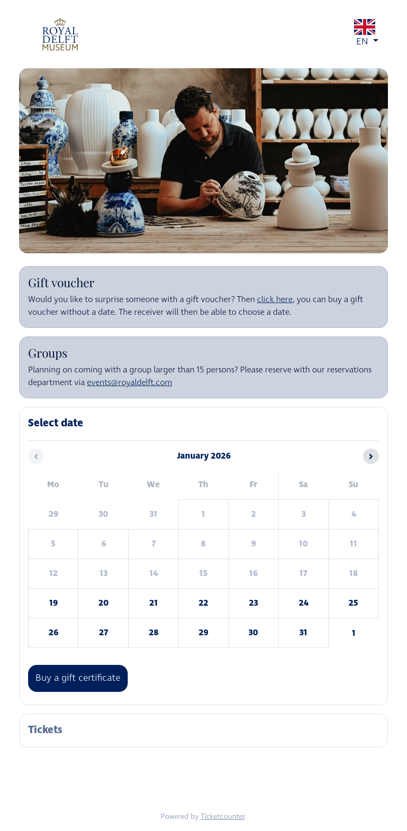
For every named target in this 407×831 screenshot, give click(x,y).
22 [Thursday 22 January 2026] (203, 603)
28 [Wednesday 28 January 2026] (153, 632)
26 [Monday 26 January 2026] (53, 632)
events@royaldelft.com (129, 382)
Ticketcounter (223, 816)
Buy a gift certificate (78, 678)
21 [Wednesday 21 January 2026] (153, 603)
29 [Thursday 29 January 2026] (203, 632)
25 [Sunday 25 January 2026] (353, 603)
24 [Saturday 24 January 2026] (303, 603)
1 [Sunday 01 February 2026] (354, 633)
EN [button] (367, 33)
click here (275, 299)
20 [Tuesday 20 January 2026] (104, 603)
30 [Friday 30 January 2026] (253, 632)
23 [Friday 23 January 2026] (253, 603)
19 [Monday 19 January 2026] (53, 603)
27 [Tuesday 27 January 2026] (103, 632)
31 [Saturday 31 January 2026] (303, 632)
